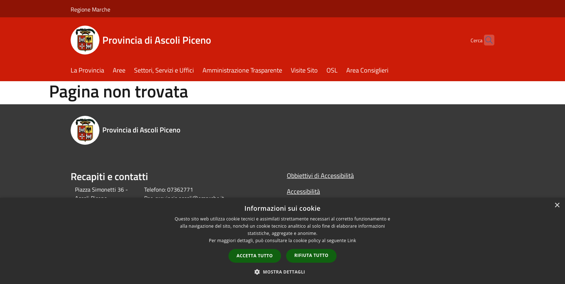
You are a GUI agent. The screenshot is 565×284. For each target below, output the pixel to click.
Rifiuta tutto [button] (311, 255)
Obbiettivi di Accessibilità (320, 175)
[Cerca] (485, 40)
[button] (282, 271)
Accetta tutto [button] (255, 256)
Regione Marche (90, 9)
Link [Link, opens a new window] (351, 240)
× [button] (557, 205)
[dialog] (282, 241)
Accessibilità (303, 191)
